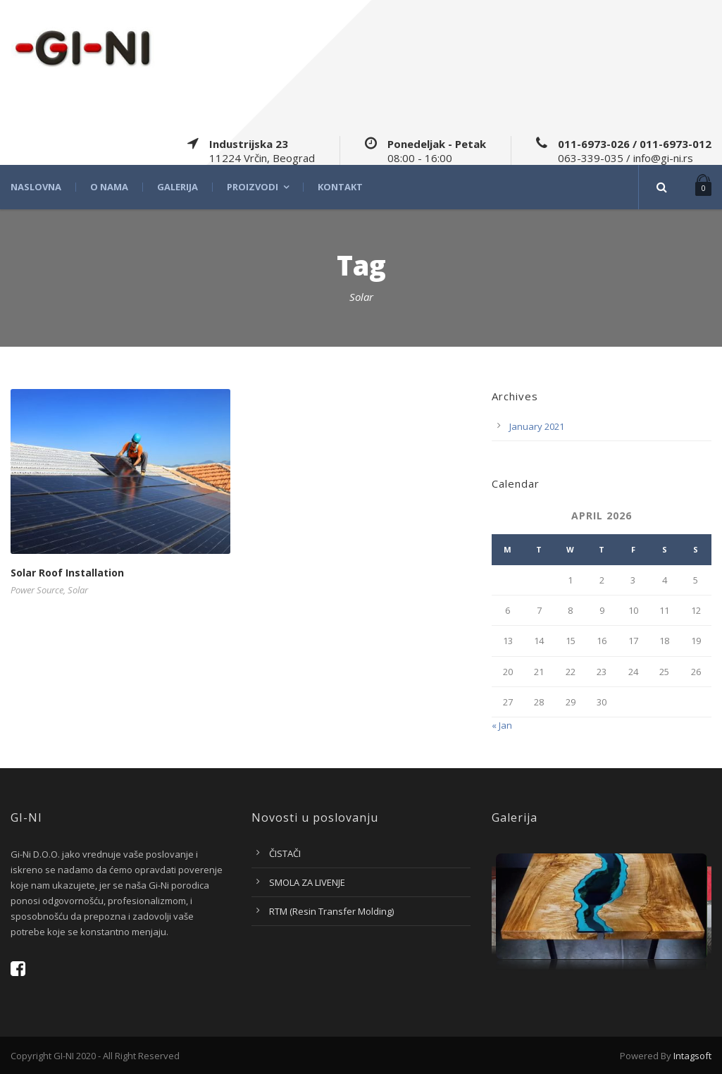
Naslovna (36, 187)
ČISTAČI (285, 853)
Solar (78, 590)
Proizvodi (252, 187)
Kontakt (340, 187)
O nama (109, 187)
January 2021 (536, 426)
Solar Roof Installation (67, 572)
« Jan (502, 725)
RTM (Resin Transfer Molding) (331, 911)
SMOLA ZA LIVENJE (307, 882)
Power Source (37, 590)
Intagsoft (692, 1055)
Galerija (177, 187)
